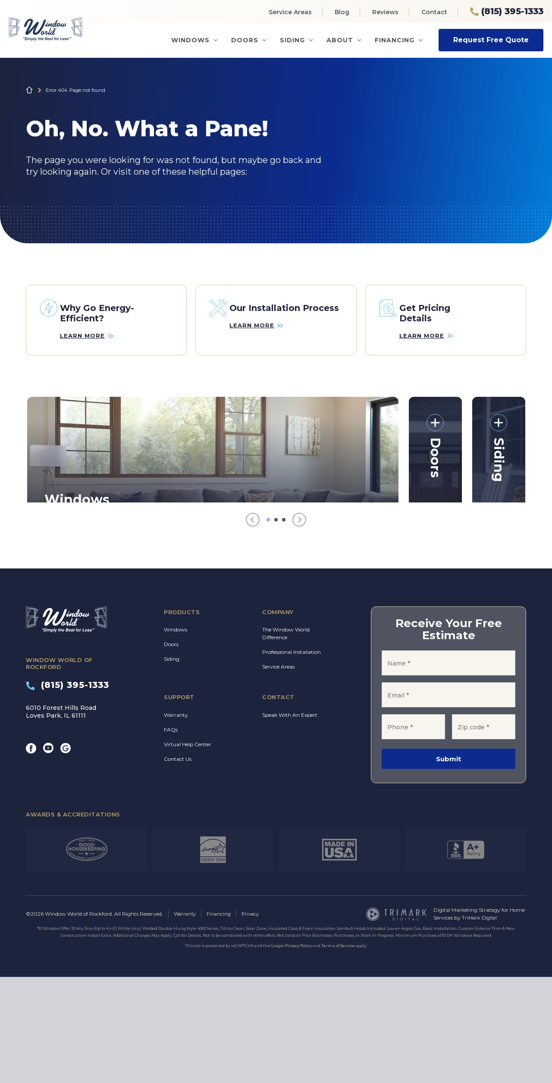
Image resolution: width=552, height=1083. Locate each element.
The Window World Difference (286, 739)
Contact (434, 12)
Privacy (254, 1020)
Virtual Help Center (187, 850)
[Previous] (253, 625)
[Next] (299, 625)
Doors (244, 40)
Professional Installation (291, 757)
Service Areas (290, 12)
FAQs (171, 835)
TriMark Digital (480, 1023)
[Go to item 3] (283, 625)
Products (182, 717)
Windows (190, 40)
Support (179, 802)
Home (29, 90)
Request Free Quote (491, 40)
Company (278, 717)
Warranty (176, 820)
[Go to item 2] (276, 625)
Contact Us (177, 864)
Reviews (385, 12)
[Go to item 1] (268, 625)
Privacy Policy (298, 1051)
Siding (292, 40)
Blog (342, 12)
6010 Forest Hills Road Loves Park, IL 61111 (61, 817)
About (339, 40)
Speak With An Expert (289, 820)
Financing (394, 40)
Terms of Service (338, 1051)
